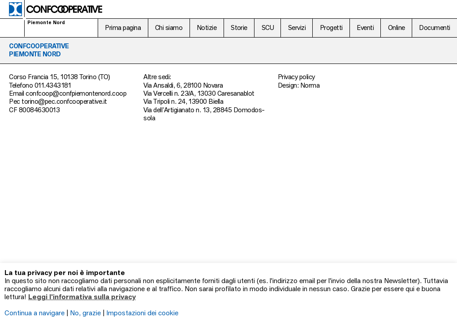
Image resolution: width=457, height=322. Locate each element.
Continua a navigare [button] (34, 313)
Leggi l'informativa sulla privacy (82, 296)
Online (396, 27)
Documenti (434, 27)
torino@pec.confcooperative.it (64, 101)
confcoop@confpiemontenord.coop (76, 93)
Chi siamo (168, 27)
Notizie (206, 27)
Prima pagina (123, 27)
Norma (309, 85)
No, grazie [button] (85, 313)
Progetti (331, 27)
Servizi (297, 27)
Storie (239, 27)
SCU (268, 27)
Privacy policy (296, 76)
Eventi (365, 27)
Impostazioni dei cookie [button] (142, 313)
